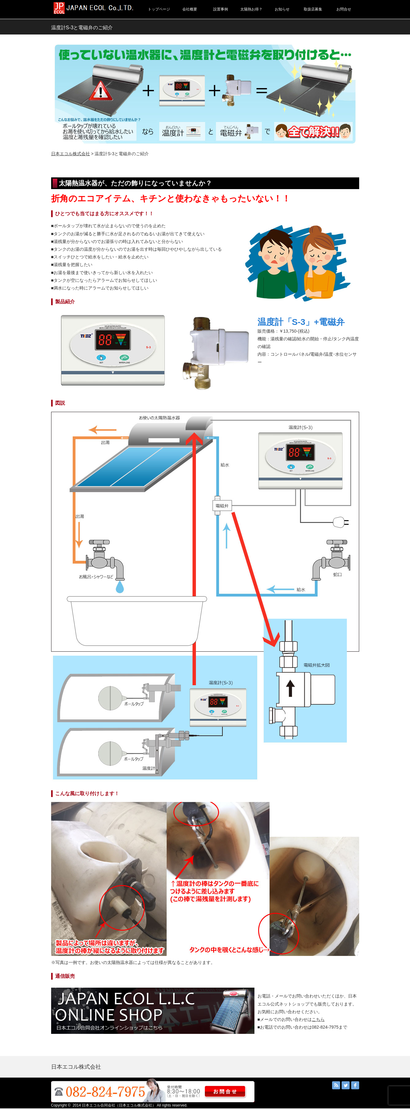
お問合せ (343, 9)
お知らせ (282, 9)
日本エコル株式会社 (70, 153)
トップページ (159, 9)
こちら (318, 1019)
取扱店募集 (313, 9)
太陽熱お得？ (251, 9)
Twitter (346, 1085)
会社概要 (189, 9)
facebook (355, 1085)
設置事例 (220, 9)
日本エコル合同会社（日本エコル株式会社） (119, 1105)
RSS (336, 1085)
